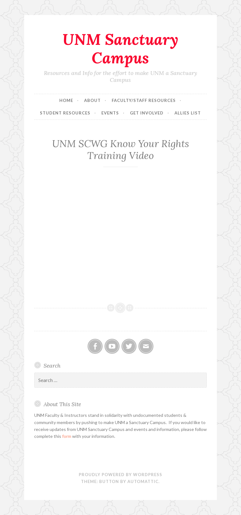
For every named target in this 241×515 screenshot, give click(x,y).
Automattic (142, 481)
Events (110, 112)
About (92, 100)
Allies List (187, 112)
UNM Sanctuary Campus (120, 48)
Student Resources (65, 112)
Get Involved (146, 112)
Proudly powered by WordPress (120, 474)
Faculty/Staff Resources (144, 100)
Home (66, 100)
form (66, 436)
